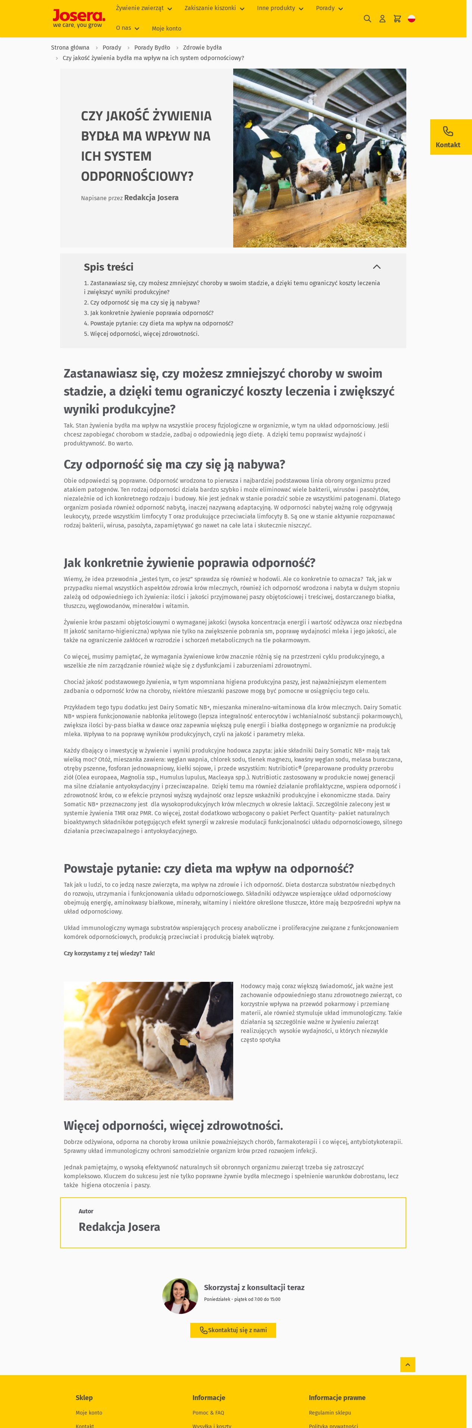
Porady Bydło (146, 47)
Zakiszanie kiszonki (210, 8)
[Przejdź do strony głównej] (79, 18)
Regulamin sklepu (330, 1413)
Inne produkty (276, 8)
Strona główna (70, 47)
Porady (325, 8)
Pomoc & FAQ (208, 1413)
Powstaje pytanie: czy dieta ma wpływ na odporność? (161, 323)
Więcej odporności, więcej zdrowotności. (144, 333)
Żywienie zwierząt (140, 8)
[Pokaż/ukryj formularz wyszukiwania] (367, 19)
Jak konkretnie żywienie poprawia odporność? (151, 312)
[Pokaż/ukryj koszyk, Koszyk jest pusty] (397, 19)
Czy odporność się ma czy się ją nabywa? (145, 302)
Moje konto (166, 28)
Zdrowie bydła (197, 47)
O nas (123, 27)
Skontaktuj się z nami (233, 1330)
